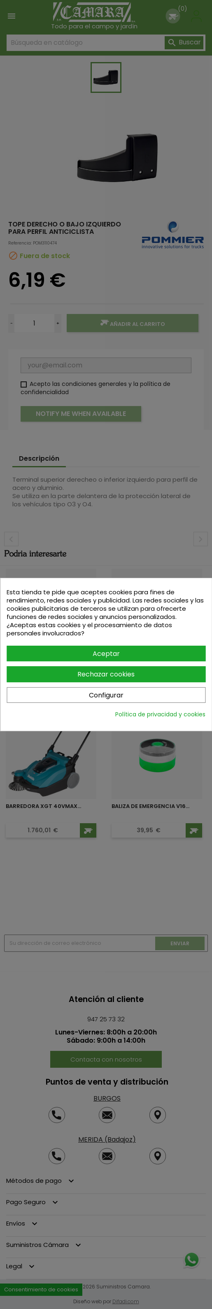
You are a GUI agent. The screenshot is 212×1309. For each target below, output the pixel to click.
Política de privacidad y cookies (160, 714)
